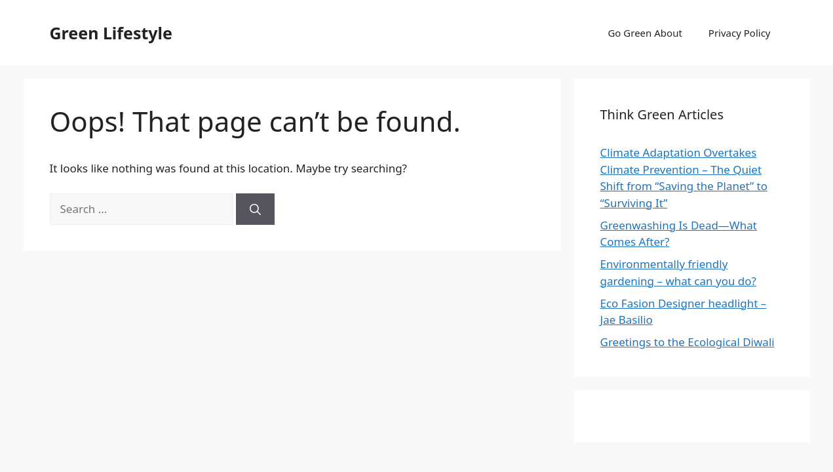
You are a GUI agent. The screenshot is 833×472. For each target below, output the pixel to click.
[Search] (255, 209)
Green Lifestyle (111, 33)
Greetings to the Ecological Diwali (687, 341)
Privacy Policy (739, 32)
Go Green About (645, 32)
